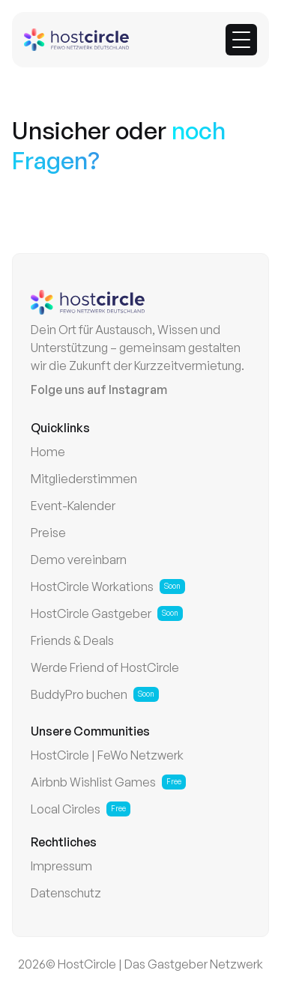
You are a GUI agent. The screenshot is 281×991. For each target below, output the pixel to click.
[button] (241, 39)
